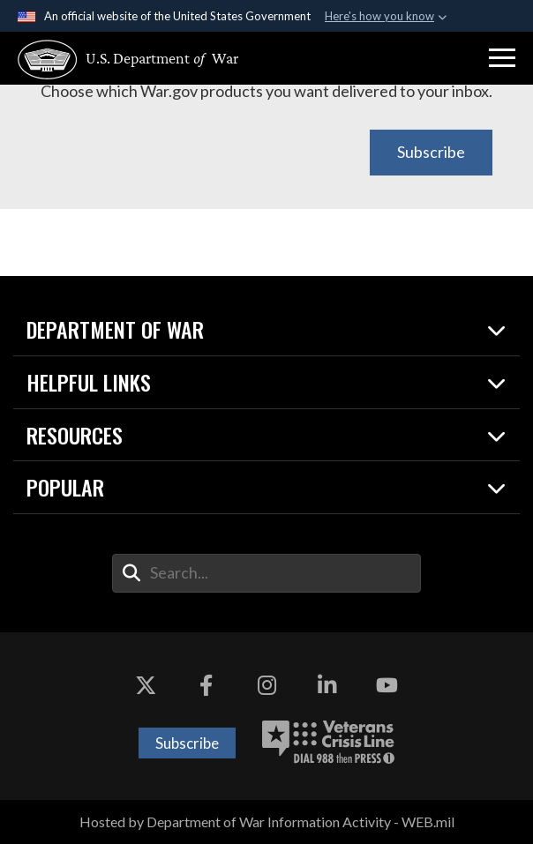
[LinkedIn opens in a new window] (326, 685)
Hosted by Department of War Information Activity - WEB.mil (266, 821)
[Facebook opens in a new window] (206, 685)
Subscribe (431, 151)
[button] (502, 58)
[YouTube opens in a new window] (386, 685)
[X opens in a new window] (146, 685)
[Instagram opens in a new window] (266, 685)
